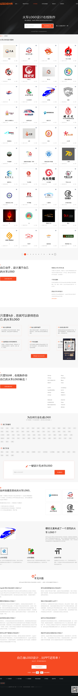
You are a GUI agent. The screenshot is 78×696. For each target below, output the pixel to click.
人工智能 (52, 452)
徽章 (49, 438)
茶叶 (60, 438)
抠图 (68, 100)
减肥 (12, 455)
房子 (17, 431)
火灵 (29, 141)
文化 (49, 431)
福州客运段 (29, 120)
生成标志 (59, 472)
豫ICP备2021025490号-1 (17, 686)
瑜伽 (28, 452)
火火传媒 (49, 182)
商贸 (12, 452)
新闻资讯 (62, 3)
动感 (34, 434)
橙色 (69, 431)
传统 (23, 431)
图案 (8, 434)
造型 (39, 438)
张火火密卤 (68, 58)
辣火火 (29, 79)
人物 (43, 431)
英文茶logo (63, 377)
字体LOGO (63, 404)
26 (52, 254)
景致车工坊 (48, 223)
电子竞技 (45, 452)
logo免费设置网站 (51, 390)
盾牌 (8, 438)
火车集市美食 (68, 202)
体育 (55, 438)
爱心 (18, 438)
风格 (12, 428)
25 (49, 254)
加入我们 (61, 678)
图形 (59, 428)
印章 (28, 431)
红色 (54, 428)
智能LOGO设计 (26, 3)
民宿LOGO (63, 399)
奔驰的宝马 (63, 394)
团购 (58, 452)
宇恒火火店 (68, 182)
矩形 (70, 438)
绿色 (2, 431)
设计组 (62, 390)
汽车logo (49, 377)
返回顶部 (69, 358)
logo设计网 (9, 686)
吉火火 (9, 79)
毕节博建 (29, 202)
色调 (60, 434)
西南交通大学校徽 (49, 161)
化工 (39, 452)
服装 (55, 434)
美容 (74, 452)
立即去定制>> (54, 298)
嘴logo (62, 380)
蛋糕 (34, 438)
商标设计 (54, 3)
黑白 (2, 441)
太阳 (65, 438)
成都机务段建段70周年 (29, 161)
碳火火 (68, 120)
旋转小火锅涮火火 (9, 120)
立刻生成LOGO (8, 278)
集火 (68, 223)
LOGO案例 (35, 3)
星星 (59, 431)
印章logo (49, 392)
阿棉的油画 (50, 399)
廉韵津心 (9, 182)
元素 (23, 428)
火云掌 (68, 141)
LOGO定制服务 (45, 3)
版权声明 (54, 678)
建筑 (63, 452)
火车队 (48, 100)
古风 (24, 434)
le (9, 243)
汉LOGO (49, 387)
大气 (74, 428)
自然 (29, 434)
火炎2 (9, 58)
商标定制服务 (38, 678)
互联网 (33, 452)
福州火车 (49, 120)
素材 (64, 428)
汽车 (44, 434)
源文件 (65, 434)
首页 (16, 3)
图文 (33, 431)
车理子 (29, 243)
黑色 (7, 431)
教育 (69, 452)
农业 (44, 438)
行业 (7, 428)
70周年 (68, 161)
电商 (2, 455)
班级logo (62, 392)
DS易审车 (48, 202)
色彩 (13, 434)
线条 (38, 431)
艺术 (69, 428)
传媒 (7, 452)
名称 (24, 438)
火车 (29, 58)
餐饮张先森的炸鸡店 (52, 404)
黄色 (18, 434)
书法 (13, 438)
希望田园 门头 (68, 243)
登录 (77, 3)
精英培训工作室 (9, 202)
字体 (17, 428)
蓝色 (38, 428)
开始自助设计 (39, 667)
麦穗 (29, 438)
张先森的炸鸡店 (51, 402)
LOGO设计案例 (19, 678)
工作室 (2, 434)
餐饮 (2, 452)
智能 (12, 441)
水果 (71, 434)
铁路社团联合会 (68, 79)
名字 (49, 434)
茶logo (62, 375)
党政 (49, 58)
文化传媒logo (63, 387)
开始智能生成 (47, 26)
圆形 (43, 428)
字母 (2, 428)
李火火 (48, 79)
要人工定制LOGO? (61, 25)
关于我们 (46, 678)
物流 (17, 452)
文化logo (49, 394)
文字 (28, 428)
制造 (7, 455)
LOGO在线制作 (9, 678)
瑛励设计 (49, 382)
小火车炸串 (29, 100)
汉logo (62, 382)
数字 (7, 441)
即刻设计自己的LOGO (39, 356)
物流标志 (9, 141)
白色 (64, 431)
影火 (49, 141)
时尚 (39, 434)
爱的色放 (63, 407)
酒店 (23, 452)
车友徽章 (9, 161)
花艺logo (49, 375)
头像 (12, 431)
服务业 (2, 438)
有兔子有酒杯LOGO (51, 380)
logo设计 (49, 407)
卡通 (49, 428)
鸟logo (62, 402)
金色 (54, 431)
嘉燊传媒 (49, 243)
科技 (33, 428)
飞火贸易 (29, 182)
